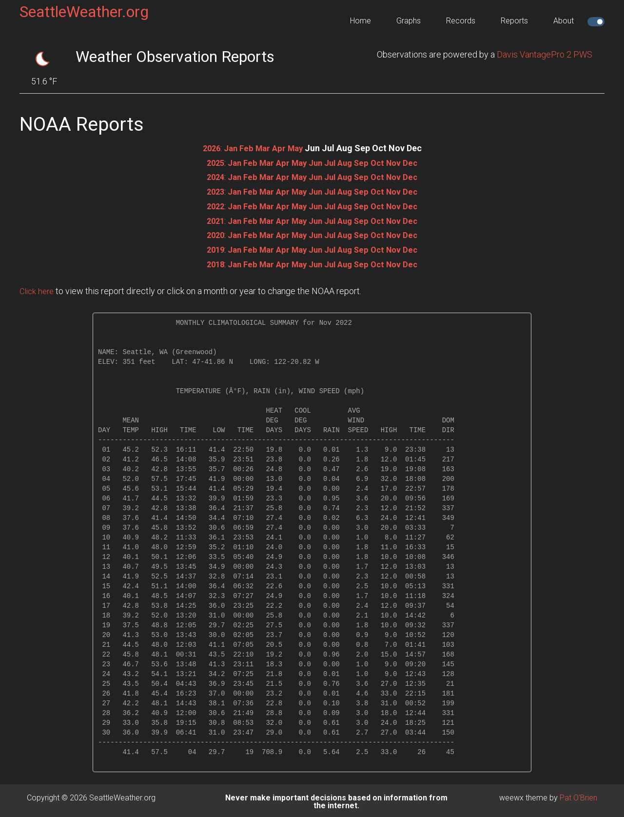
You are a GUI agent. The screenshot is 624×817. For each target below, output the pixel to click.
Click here (38, 288)
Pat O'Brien (578, 795)
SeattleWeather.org (84, 11)
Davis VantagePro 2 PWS (544, 54)
